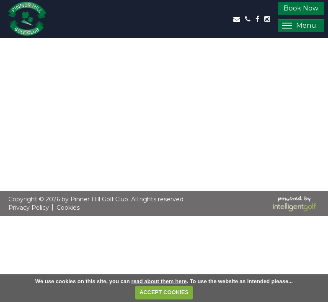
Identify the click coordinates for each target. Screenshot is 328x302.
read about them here (158, 281)
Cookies (68, 207)
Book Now (301, 8)
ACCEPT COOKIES (164, 292)
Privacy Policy (28, 207)
